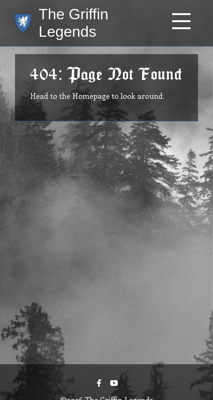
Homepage (91, 96)
